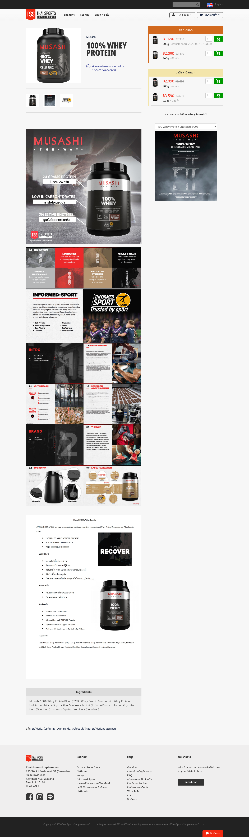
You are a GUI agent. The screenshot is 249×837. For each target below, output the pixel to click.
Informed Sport (86, 780)
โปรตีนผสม (50, 729)
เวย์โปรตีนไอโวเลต (81, 729)
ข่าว (129, 796)
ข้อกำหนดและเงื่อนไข (138, 788)
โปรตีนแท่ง (82, 792)
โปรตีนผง (82, 772)
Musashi (91, 37)
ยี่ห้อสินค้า (69, 15)
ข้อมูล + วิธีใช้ (102, 15)
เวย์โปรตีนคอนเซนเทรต (104, 729)
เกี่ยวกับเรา (132, 768)
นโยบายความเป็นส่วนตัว (139, 780)
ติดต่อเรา (132, 799)
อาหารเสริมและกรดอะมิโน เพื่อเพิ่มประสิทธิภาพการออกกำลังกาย (94, 786)
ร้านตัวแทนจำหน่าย (137, 784)
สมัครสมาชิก (191, 782)
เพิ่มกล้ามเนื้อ (63, 729)
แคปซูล (80, 776)
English (218, 5)
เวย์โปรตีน (37, 729)
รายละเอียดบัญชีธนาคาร (139, 772)
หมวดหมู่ (85, 15)
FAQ (129, 776)
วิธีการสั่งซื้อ (133, 792)
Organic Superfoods (88, 768)
